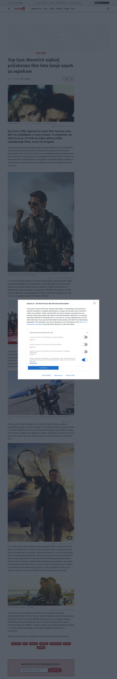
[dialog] (58, 339)
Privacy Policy (70, 375)
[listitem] (59, 332)
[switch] (85, 337)
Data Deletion (46, 375)
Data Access (58, 375)
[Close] (95, 304)
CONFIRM (43, 368)
